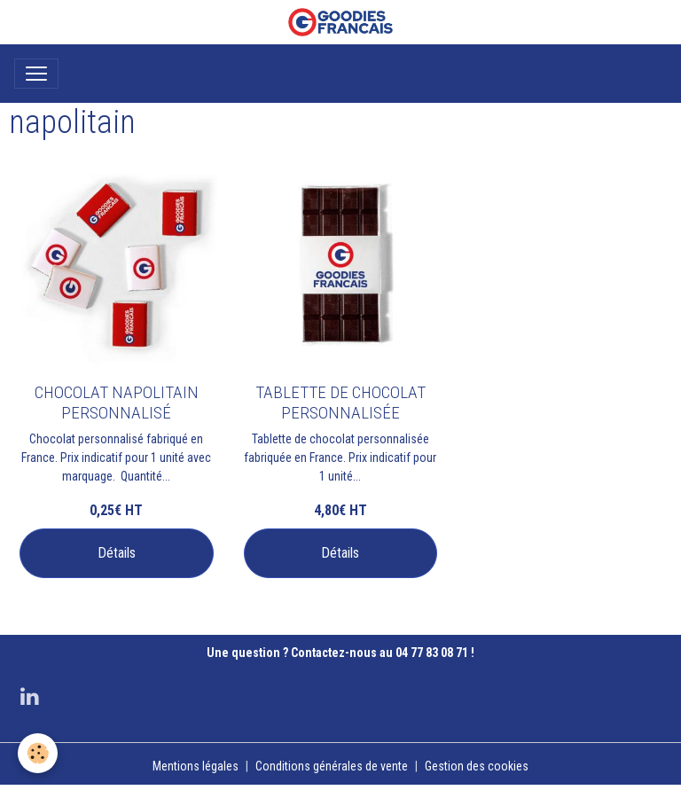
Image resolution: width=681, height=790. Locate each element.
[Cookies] (38, 753)
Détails (117, 552)
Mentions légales (196, 766)
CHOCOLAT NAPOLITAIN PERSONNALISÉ (117, 402)
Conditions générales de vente (331, 766)
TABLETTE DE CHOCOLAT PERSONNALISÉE (340, 402)
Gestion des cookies (476, 766)
